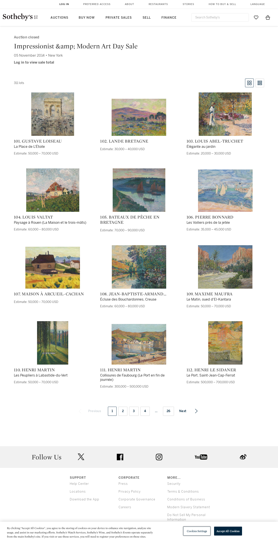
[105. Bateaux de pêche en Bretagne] (139, 190)
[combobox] (220, 17)
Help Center (79, 484)
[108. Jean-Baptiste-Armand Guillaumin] (139, 267)
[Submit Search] (243, 17)
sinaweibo (243, 457)
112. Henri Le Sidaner (211, 369)
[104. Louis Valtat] (52, 190)
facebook (120, 457)
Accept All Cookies (227, 531)
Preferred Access (97, 4)
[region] (139, 531)
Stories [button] (188, 4)
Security (173, 484)
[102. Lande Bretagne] (139, 117)
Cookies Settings (197, 531)
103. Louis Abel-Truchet (215, 141)
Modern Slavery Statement (188, 507)
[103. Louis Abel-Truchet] (225, 114)
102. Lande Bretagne (124, 141)
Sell (147, 18)
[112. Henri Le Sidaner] (225, 343)
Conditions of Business (186, 499)
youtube (201, 457)
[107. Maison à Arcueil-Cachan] (52, 268)
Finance (169, 18)
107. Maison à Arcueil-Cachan (49, 293)
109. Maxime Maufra (210, 293)
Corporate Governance (137, 499)
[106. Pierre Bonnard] (225, 190)
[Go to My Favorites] (256, 17)
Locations (78, 491)
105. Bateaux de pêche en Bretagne (129, 219)
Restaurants (158, 4)
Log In (64, 4)
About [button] (129, 4)
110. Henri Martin (34, 369)
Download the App (84, 499)
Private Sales (119, 18)
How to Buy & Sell (222, 4)
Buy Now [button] (87, 18)
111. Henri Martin (120, 369)
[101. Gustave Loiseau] (52, 114)
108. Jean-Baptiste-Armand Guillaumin (131, 293)
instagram (159, 457)
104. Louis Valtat (33, 217)
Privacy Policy (130, 491)
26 (169, 411)
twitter (81, 457)
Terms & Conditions (183, 491)
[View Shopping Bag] (267, 17)
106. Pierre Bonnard (210, 217)
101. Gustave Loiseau (38, 141)
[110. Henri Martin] (52, 343)
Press (123, 484)
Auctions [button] (59, 18)
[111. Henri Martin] (139, 344)
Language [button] (257, 4)
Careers (125, 507)
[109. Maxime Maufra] (225, 267)
